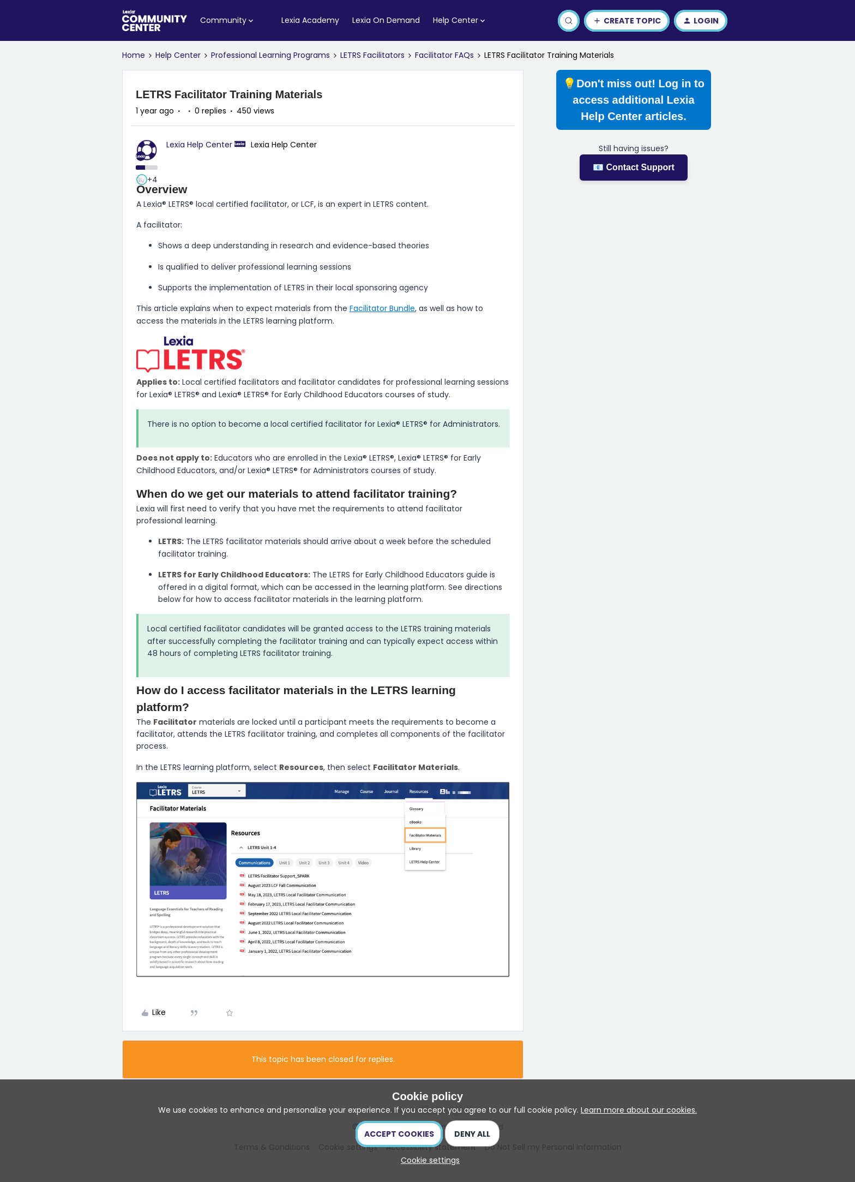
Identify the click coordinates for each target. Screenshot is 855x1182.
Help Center (178, 55)
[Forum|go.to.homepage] (154, 21)
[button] (627, 21)
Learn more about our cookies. (639, 1110)
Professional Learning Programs (270, 55)
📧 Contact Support (634, 167)
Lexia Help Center (199, 144)
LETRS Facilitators (372, 55)
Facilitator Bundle (382, 308)
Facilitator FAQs (444, 55)
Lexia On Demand (386, 20)
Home (133, 55)
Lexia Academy (310, 20)
